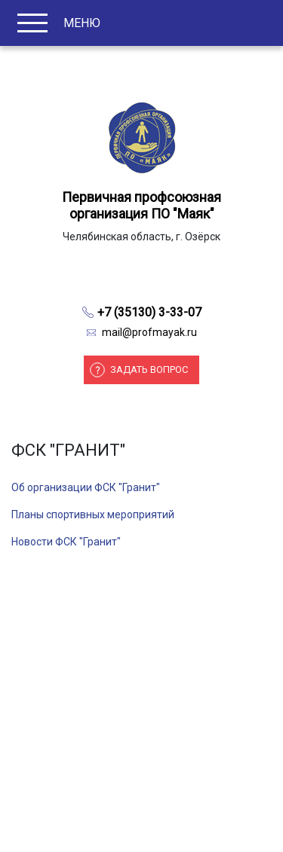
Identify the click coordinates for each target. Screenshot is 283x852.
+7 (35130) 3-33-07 (149, 312)
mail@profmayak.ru (149, 332)
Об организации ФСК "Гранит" (85, 487)
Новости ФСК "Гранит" (66, 542)
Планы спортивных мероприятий (92, 514)
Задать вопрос (149, 369)
